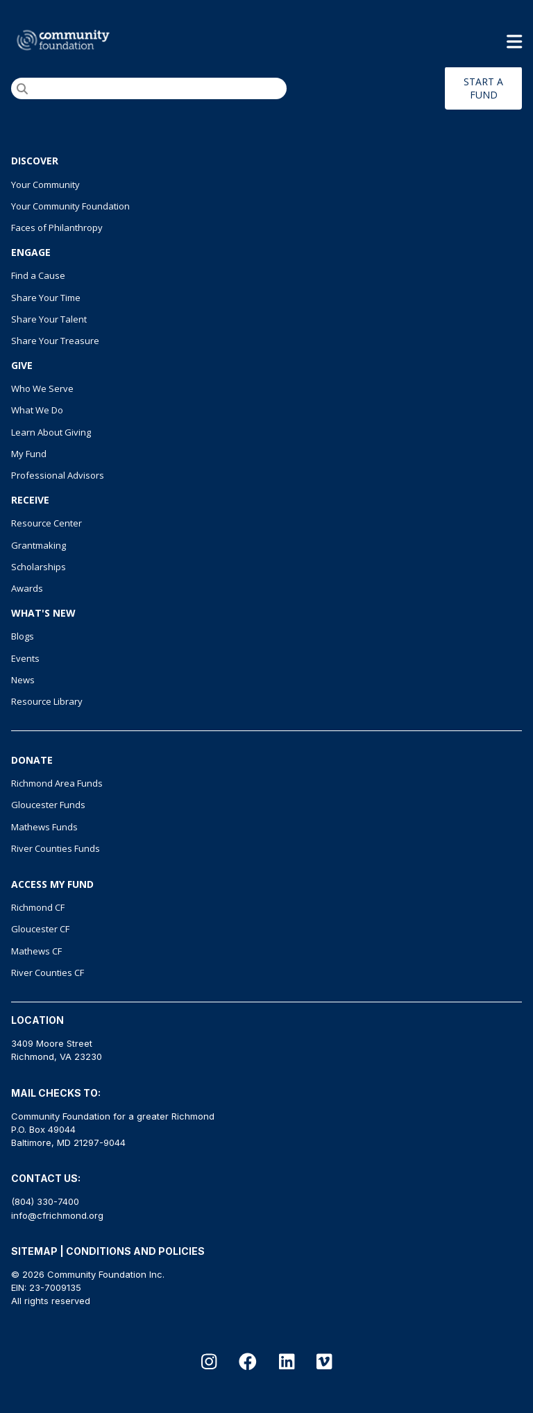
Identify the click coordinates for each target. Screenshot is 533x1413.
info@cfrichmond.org (57, 1215)
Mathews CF (36, 951)
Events (25, 658)
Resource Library (47, 701)
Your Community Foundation (70, 206)
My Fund (28, 453)
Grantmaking (38, 545)
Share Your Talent (49, 319)
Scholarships (38, 566)
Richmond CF (38, 907)
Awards (27, 588)
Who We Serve (42, 388)
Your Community (45, 184)
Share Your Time (46, 297)
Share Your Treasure (55, 340)
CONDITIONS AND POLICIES (135, 1251)
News (23, 680)
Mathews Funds (44, 827)
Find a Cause (38, 275)
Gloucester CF (40, 929)
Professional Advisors (57, 475)
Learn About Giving (51, 432)
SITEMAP (34, 1251)
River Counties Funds (55, 848)
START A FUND (483, 88)
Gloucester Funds (48, 804)
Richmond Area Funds (57, 783)
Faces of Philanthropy (57, 227)
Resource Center (46, 523)
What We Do (37, 410)
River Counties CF (47, 972)
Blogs (22, 636)
